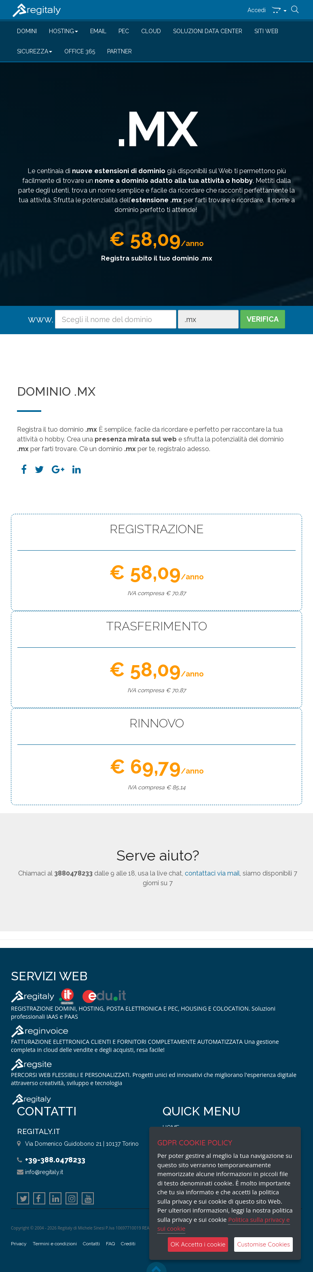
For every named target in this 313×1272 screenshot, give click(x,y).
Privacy (19, 1243)
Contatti (91, 1243)
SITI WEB (266, 31)
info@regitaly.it (44, 1172)
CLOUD (151, 31)
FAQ (110, 1243)
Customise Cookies (263, 1244)
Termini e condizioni (55, 1243)
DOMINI (27, 31)
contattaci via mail (212, 873)
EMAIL (98, 31)
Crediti (128, 1243)
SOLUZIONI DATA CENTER (207, 31)
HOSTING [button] (63, 31)
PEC (123, 31)
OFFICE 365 (79, 51)
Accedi (256, 10)
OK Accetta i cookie (198, 1244)
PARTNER (119, 51)
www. (40, 319)
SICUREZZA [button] (34, 51)
